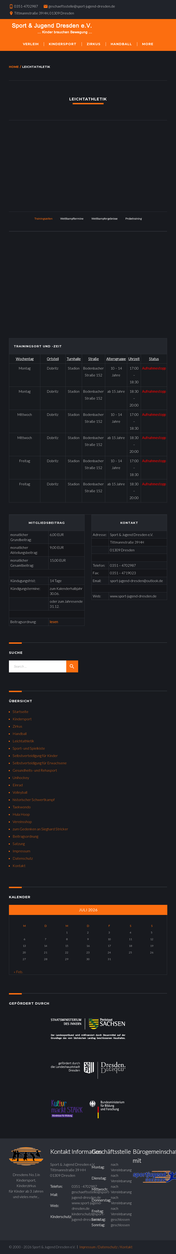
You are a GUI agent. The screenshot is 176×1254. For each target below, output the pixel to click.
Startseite (20, 711)
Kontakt (19, 865)
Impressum (21, 851)
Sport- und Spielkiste (29, 748)
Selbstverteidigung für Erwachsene (40, 763)
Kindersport (63, 44)
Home (14, 67)
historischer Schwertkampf (34, 799)
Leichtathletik (23, 741)
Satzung (19, 843)
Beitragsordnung (25, 836)
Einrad (18, 785)
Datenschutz (23, 858)
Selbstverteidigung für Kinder (35, 755)
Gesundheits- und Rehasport (35, 770)
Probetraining (133, 218)
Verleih (31, 44)
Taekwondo (22, 807)
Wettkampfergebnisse (104, 218)
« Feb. (18, 972)
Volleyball (20, 792)
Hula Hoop (21, 814)
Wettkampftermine (71, 218)
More (147, 44)
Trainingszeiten (43, 218)
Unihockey (21, 777)
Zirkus (94, 44)
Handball (121, 44)
